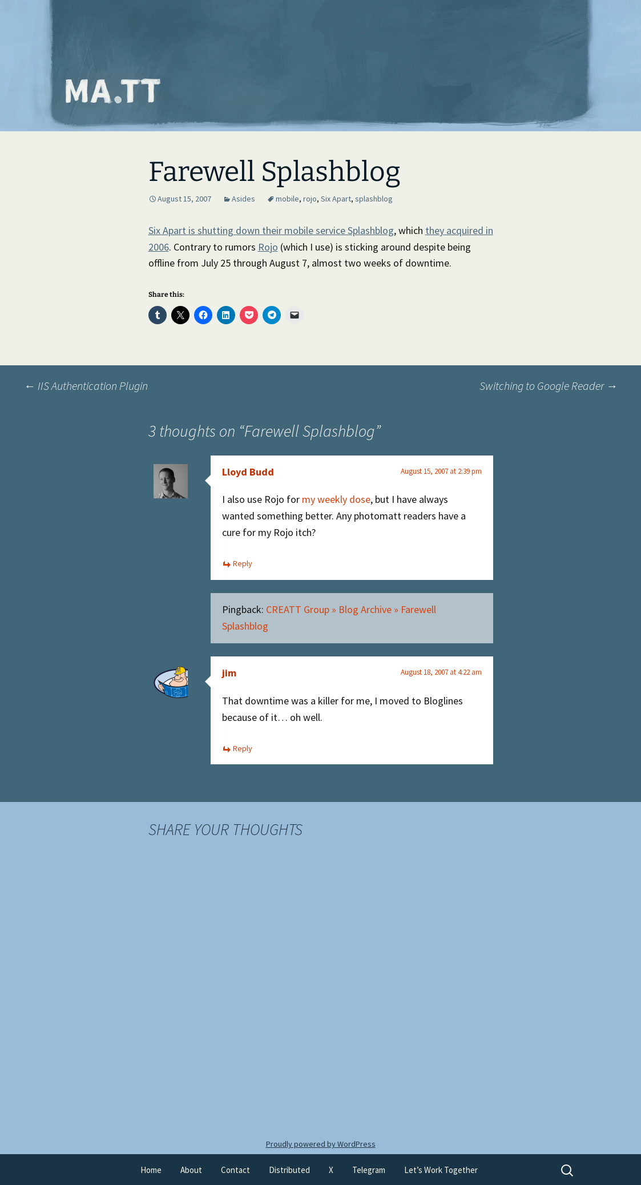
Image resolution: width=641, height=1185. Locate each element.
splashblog (374, 199)
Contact (235, 1169)
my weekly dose (336, 499)
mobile (287, 199)
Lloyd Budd (248, 471)
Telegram (368, 1169)
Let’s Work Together (441, 1169)
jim (229, 672)
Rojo (268, 246)
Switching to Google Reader (548, 385)
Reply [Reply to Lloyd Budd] (242, 563)
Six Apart (336, 199)
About (191, 1169)
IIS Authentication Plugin (86, 385)
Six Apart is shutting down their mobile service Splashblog (271, 230)
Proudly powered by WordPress (321, 1144)
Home (151, 1169)
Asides (243, 199)
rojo (310, 199)
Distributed (289, 1169)
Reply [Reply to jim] (242, 748)
